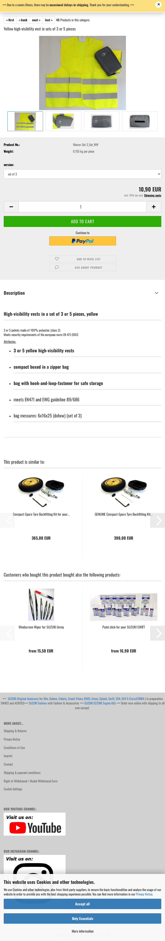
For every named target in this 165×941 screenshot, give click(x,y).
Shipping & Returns (15, 730)
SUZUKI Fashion (38, 702)
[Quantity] (82, 206)
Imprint (8, 755)
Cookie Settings (13, 788)
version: (9, 164)
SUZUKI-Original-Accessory (23, 698)
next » (36, 19)
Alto (46, 698)
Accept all (82, 903)
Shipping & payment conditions (22, 772)
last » (48, 19)
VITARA (140, 698)
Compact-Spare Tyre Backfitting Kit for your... (41, 514)
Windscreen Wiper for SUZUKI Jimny (41, 627)
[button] (11, 206)
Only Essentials (82, 918)
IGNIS (87, 698)
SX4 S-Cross (128, 698)
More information (83, 931)
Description (14, 293)
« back (23, 19)
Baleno (53, 698)
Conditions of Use (14, 747)
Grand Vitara (75, 698)
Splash (103, 698)
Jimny (95, 698)
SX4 (118, 698)
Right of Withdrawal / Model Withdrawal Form (31, 780)
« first (10, 19)
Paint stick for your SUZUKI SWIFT (123, 627)
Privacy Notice (144, 894)
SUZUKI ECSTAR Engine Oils (100, 702)
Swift (111, 698)
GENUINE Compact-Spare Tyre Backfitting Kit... (124, 514)
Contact (8, 764)
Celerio (63, 698)
